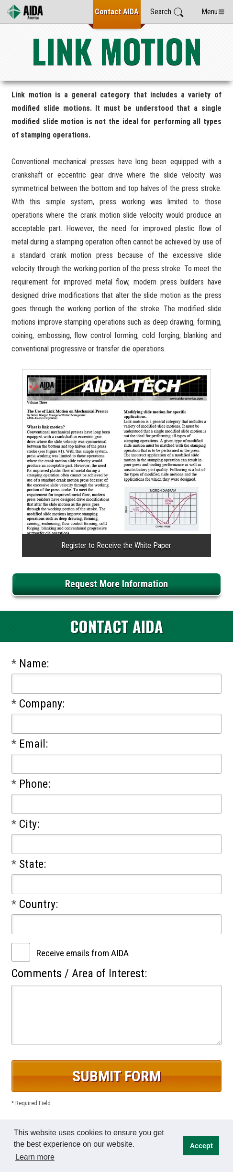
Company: (38, 703)
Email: (29, 743)
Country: (34, 904)
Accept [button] (201, 1146)
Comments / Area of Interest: (79, 973)
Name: (30, 663)
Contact (117, 11)
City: (25, 824)
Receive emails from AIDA (82, 953)
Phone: (30, 784)
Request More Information (116, 584)
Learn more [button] (35, 1157)
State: (28, 864)
